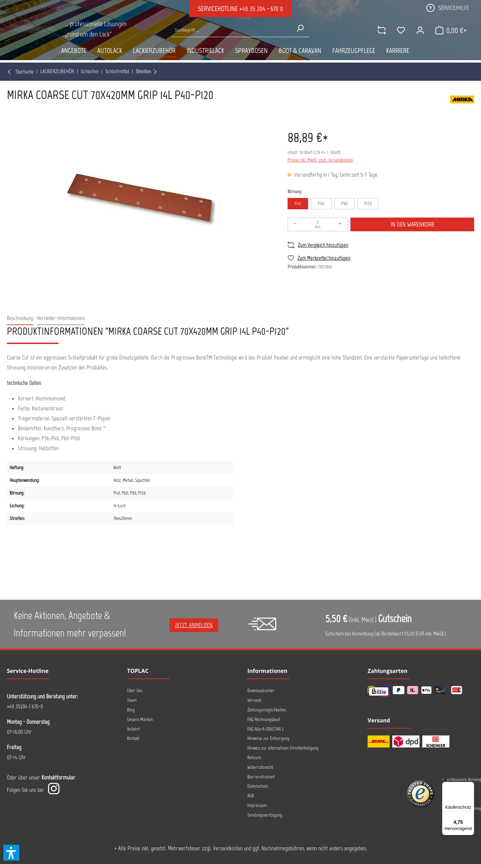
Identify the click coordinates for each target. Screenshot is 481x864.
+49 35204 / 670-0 (25, 706)
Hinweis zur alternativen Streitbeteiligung (282, 748)
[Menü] (470, 786)
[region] (140, 199)
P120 (368, 204)
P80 (344, 204)
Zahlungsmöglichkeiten (266, 710)
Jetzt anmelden (194, 625)
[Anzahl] (317, 224)
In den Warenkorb (412, 224)
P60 (321, 204)
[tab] (20, 318)
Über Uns (135, 691)
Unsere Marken (140, 719)
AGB (250, 796)
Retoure (254, 758)
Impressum (257, 805)
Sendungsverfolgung (264, 815)
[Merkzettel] (399, 41)
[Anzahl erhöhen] (340, 224)
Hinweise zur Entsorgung (268, 738)
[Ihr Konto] (418, 41)
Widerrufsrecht (260, 767)
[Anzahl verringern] (295, 224)
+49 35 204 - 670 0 (261, 8)
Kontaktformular (58, 777)
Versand (254, 700)
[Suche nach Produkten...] (231, 41)
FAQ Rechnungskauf (263, 719)
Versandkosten (228, 848)
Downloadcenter (261, 691)
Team (132, 700)
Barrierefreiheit (261, 777)
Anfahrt (133, 729)
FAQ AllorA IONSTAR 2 (265, 729)
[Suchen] (300, 39)
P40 (297, 204)
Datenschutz (257, 786)
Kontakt (133, 738)
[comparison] (380, 41)
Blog (131, 710)
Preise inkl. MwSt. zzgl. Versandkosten (320, 160)
